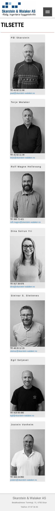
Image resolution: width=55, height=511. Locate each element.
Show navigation (47, 11)
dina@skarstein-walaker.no (22, 286)
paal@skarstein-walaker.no (22, 93)
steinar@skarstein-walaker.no (23, 351)
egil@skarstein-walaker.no (22, 415)
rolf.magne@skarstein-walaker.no (25, 222)
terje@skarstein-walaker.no (22, 157)
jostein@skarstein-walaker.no (23, 480)
